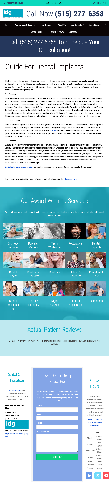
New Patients (46, 25)
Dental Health (36, 32)
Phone (39, 423)
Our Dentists (76, 25)
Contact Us (73, 32)
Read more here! (71, 179)
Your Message (42, 432)
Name (38, 406)
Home (7, 25)
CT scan (54, 130)
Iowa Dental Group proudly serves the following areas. (95, 422)
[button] (84, 25)
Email (38, 414)
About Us (62, 25)
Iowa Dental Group (15, 390)
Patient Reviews (57, 32)
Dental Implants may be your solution (19, 167)
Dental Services (96, 25)
